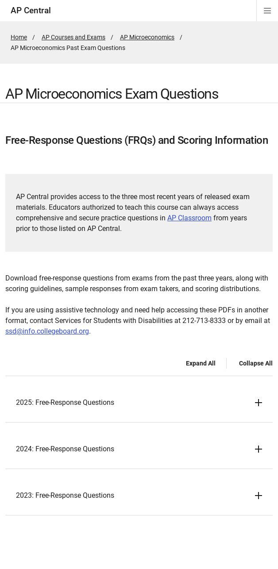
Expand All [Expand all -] (201, 363)
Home (19, 37)
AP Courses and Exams (73, 37)
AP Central (31, 10)
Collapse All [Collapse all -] (256, 363)
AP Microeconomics (147, 37)
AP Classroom (189, 218)
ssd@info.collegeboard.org (47, 331)
